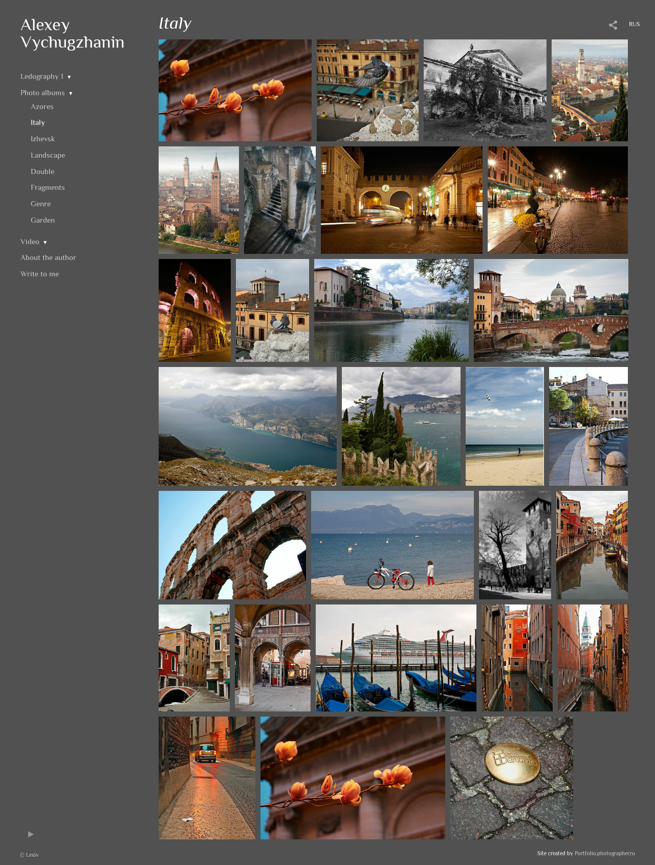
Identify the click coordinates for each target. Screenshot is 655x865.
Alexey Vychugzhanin (72, 32)
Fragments (48, 187)
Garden (43, 219)
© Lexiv (29, 855)
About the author (48, 257)
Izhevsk (43, 138)
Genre (41, 203)
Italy (38, 122)
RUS (634, 24)
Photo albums (42, 92)
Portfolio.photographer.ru (605, 853)
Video (29, 241)
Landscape (48, 154)
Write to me (39, 273)
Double (42, 171)
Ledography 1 (41, 76)
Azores (42, 106)
